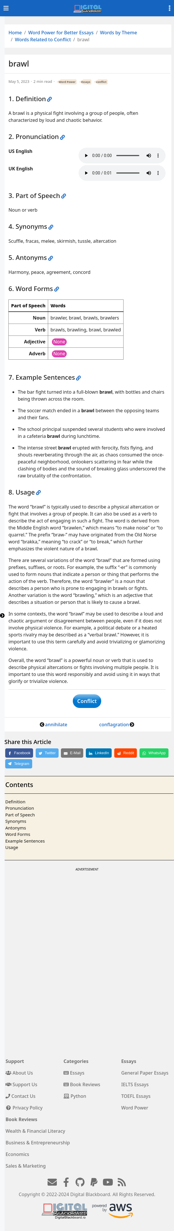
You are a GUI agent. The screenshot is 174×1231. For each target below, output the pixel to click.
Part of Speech (20, 815)
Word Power (67, 82)
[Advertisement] (86, 913)
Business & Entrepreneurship (38, 1142)
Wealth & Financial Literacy (35, 1131)
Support (15, 1061)
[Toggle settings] (169, 8)
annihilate (56, 724)
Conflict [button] (87, 700)
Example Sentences (25, 841)
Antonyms (15, 828)
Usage (11, 847)
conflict (101, 82)
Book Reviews (82, 1084)
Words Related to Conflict (43, 39)
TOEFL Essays (136, 1096)
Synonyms (15, 821)
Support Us (21, 1084)
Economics (17, 1154)
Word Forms (17, 834)
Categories (76, 1061)
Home (15, 32)
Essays (85, 82)
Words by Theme (118, 32)
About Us (19, 1073)
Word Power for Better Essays (61, 32)
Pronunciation (19, 808)
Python (75, 1096)
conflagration (114, 724)
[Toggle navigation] (6, 8)
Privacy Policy (24, 1108)
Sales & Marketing (26, 1166)
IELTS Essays (135, 1084)
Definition (15, 801)
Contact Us (20, 1096)
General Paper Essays (144, 1073)
